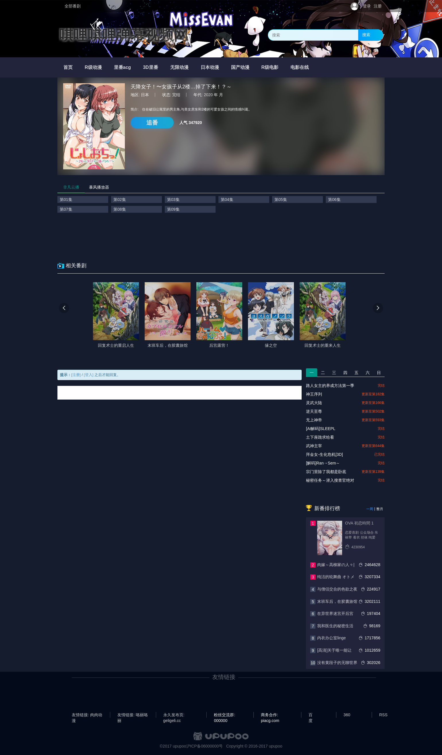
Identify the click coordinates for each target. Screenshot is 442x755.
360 (347, 715)
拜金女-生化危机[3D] (324, 454)
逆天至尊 (314, 411)
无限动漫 (179, 67)
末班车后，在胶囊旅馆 (337, 601)
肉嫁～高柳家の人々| (335, 564)
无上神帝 (314, 420)
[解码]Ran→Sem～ (323, 463)
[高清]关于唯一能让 (334, 650)
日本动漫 (210, 67)
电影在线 (299, 67)
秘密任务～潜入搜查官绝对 (330, 480)
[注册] (76, 375)
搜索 (366, 34)
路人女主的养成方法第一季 (330, 385)
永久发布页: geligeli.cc (174, 715)
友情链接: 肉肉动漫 (87, 715)
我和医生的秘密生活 (335, 626)
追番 (152, 122)
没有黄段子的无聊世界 (337, 662)
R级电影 (270, 67)
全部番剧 (73, 6)
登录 (367, 6)
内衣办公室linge (331, 638)
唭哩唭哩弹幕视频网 (123, 35)
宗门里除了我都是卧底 (326, 471)
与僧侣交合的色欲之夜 (337, 589)
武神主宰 (314, 446)
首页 (68, 67)
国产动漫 (240, 67)
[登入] (88, 375)
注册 (378, 6)
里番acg (122, 67)
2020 (208, 95)
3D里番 (150, 67)
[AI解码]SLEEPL (320, 428)
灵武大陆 (314, 402)
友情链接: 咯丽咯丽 (132, 715)
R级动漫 (93, 67)
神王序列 (314, 394)
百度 (311, 715)
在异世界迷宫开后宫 (335, 613)
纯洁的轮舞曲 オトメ (335, 576)
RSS (383, 715)
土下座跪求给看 (320, 437)
